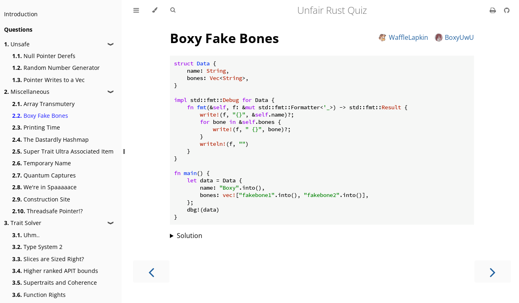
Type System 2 (37, 247)
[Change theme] (155, 10)
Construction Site (41, 199)
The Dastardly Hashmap (50, 139)
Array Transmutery (43, 104)
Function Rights (39, 295)
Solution (189, 235)
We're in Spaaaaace (44, 187)
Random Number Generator (56, 67)
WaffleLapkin (403, 37)
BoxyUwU (454, 37)
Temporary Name (41, 163)
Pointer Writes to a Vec (48, 80)
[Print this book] (494, 10)
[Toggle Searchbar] (173, 10)
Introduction (21, 14)
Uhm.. (26, 235)
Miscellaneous (26, 91)
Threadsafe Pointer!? (47, 211)
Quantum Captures (44, 175)
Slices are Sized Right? (48, 259)
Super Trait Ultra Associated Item (63, 151)
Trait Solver (22, 223)
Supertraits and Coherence (54, 282)
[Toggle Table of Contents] (136, 10)
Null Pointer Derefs (43, 56)
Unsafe (17, 44)
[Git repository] (507, 10)
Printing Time (36, 127)
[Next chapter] (492, 271)
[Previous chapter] (151, 271)
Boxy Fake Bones (40, 115)
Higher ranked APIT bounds (55, 271)
